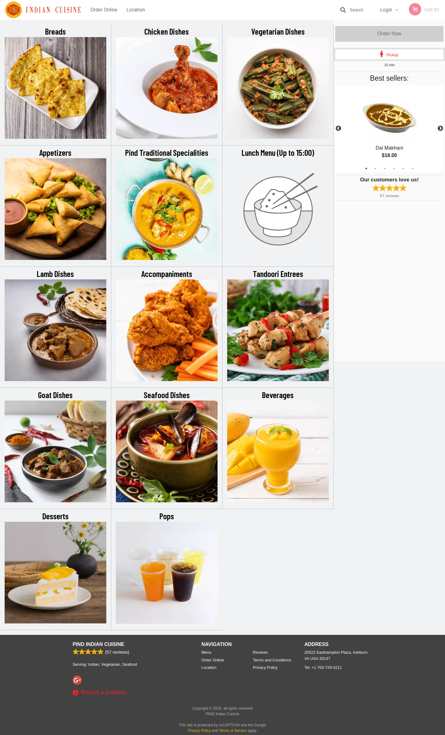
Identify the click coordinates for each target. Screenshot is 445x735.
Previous (338, 128)
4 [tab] (394, 168)
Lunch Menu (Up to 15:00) (278, 152)
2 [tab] (375, 168)
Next (440, 128)
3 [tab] (385, 168)
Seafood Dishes (167, 395)
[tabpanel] (389, 128)
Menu (206, 652)
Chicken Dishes (166, 31)
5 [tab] (403, 168)
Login (386, 10)
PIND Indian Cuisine (98, 644)
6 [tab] (412, 168)
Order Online (104, 10)
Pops (166, 516)
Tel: (323, 667)
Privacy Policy (265, 667)
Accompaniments (166, 273)
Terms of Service (233, 731)
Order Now (389, 33)
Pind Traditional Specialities (166, 152)
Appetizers (55, 152)
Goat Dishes (55, 395)
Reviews (260, 652)
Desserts (55, 516)
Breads (55, 31)
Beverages (278, 395)
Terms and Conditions (272, 660)
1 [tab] (366, 168)
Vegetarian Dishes (278, 31)
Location (135, 10)
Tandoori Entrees (278, 273)
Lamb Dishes (55, 273)
